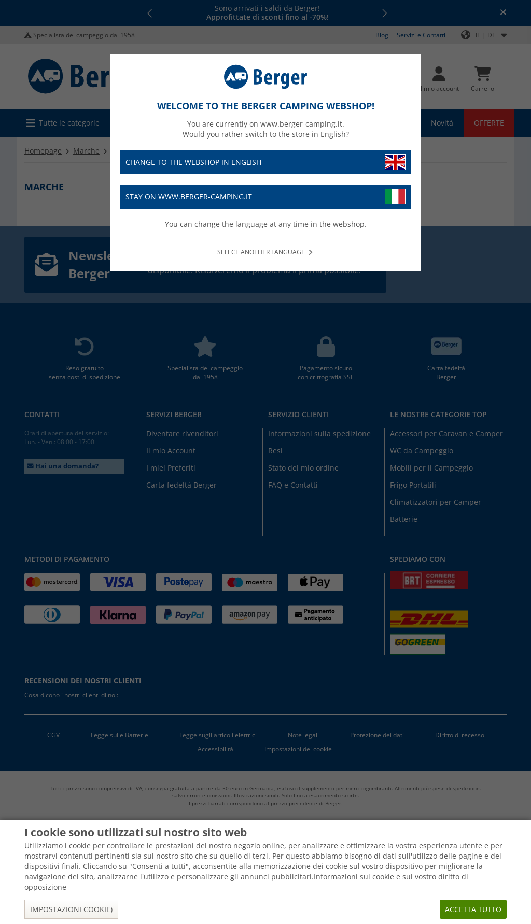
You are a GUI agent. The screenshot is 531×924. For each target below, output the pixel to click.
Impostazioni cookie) (71, 909)
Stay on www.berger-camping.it (265, 197)
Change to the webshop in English (265, 162)
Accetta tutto (473, 909)
